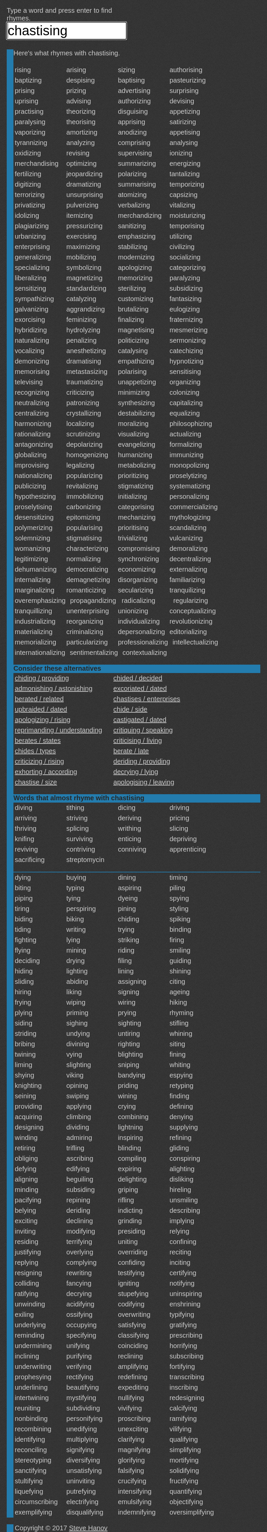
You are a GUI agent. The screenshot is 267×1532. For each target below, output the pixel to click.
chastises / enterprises (147, 699)
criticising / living (138, 740)
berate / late (131, 751)
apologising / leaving (144, 782)
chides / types (35, 751)
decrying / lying (136, 771)
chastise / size (36, 782)
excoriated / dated (140, 688)
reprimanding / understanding (58, 730)
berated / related (39, 699)
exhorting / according (46, 771)
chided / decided (138, 678)
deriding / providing (142, 761)
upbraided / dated (41, 709)
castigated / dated (140, 719)
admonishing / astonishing (53, 688)
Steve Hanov (88, 1528)
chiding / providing (42, 678)
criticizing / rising (39, 761)
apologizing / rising (43, 719)
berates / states (38, 740)
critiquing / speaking (143, 730)
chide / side (130, 709)
